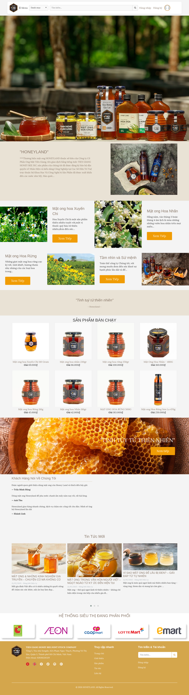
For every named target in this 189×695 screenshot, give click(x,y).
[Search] (174, 655)
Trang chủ (99, 653)
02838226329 (43, 657)
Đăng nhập (145, 7)
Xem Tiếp (64, 238)
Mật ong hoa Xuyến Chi (68, 211)
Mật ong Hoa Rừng (21, 256)
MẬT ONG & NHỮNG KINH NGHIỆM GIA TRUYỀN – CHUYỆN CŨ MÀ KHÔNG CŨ (36, 578)
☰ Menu (23, 7)
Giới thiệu (99, 658)
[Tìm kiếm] (135, 7)
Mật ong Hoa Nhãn (162, 211)
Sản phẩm (99, 663)
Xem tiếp (163, 451)
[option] (94, 78)
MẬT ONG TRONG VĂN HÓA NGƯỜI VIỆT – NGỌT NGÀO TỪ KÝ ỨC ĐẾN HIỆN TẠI (94, 581)
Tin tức (97, 668)
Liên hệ (97, 673)
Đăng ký (157, 7)
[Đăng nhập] (167, 8)
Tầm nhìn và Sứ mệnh (118, 258)
